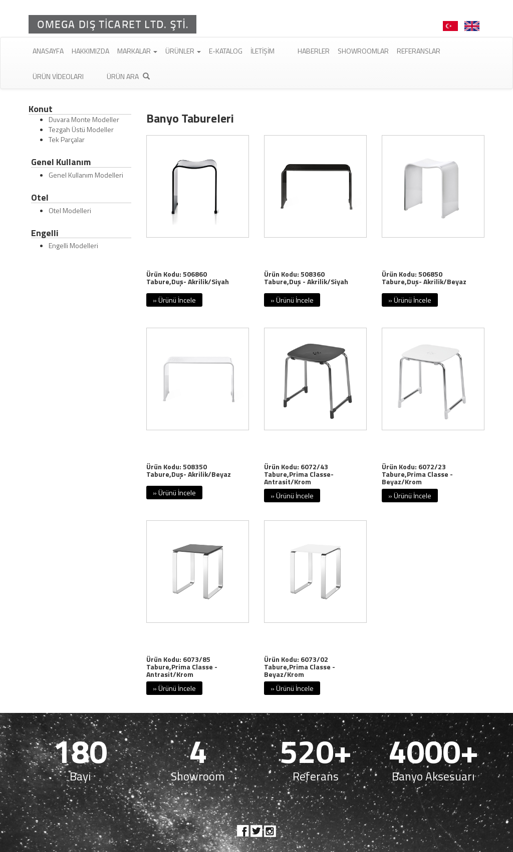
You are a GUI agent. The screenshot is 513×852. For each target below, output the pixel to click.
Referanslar (418, 51)
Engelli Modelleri (73, 245)
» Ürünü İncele (174, 300)
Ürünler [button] (183, 51)
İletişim (262, 51)
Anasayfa (48, 51)
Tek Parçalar (67, 139)
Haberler (314, 51)
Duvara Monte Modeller (84, 119)
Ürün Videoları (58, 76)
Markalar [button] (137, 51)
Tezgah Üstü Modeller (81, 129)
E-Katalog (225, 51)
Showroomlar (363, 51)
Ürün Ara (128, 76)
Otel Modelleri (70, 210)
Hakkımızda (90, 51)
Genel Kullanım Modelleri (86, 175)
